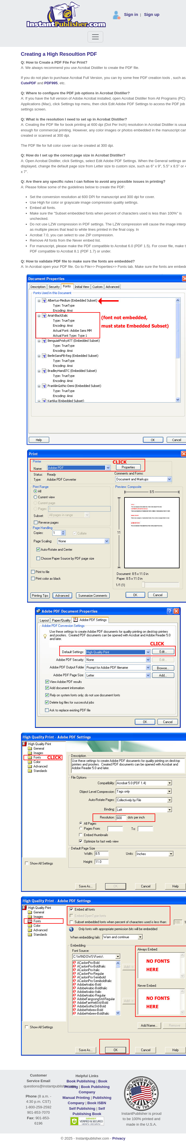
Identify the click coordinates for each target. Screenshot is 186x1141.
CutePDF (28, 83)
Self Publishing (82, 1108)
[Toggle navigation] (95, 36)
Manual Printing (76, 1098)
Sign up (151, 14)
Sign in (131, 14)
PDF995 (51, 83)
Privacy (118, 1138)
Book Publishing (81, 1081)
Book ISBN (96, 1103)
